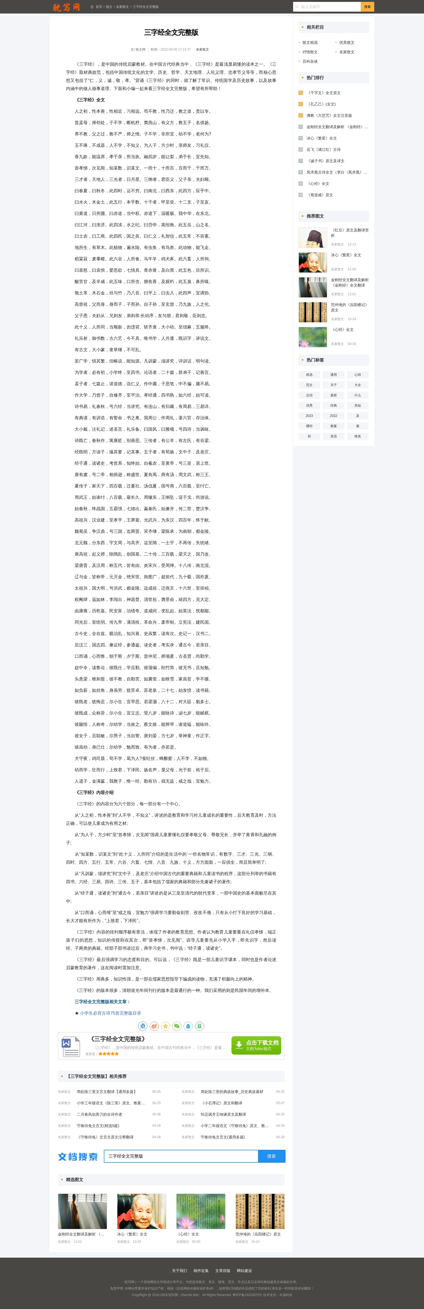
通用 (333, 375)
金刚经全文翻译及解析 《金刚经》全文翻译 (82, 1234)
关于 (333, 385)
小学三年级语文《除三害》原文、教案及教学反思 (112, 1103)
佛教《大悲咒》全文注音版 (329, 115)
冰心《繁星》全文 (132, 1234)
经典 (333, 405)
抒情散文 (310, 52)
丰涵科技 (285, 1295)
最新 (333, 395)
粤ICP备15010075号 (247, 1295)
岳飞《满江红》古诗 (324, 149)
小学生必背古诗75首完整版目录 (110, 1013)
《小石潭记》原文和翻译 (221, 1103)
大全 (358, 385)
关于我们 (179, 1270)
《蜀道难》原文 (320, 195)
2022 (333, 416)
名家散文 (122, 7)
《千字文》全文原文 (324, 93)
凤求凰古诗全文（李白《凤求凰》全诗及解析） (338, 172)
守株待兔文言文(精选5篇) (98, 1126)
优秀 (309, 405)
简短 (358, 405)
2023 (309, 416)
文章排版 (222, 1270)
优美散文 (347, 42)
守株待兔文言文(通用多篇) (223, 1137)
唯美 (358, 436)
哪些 (309, 426)
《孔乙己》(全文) (321, 104)
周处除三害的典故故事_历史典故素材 (232, 1091)
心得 (358, 375)
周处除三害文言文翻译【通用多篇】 (107, 1091)
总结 (309, 395)
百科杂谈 (310, 61)
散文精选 (310, 42)
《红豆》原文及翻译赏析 (350, 233)
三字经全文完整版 (146, 7)
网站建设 (244, 1270)
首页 (99, 7)
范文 (309, 385)
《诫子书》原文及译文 (326, 161)
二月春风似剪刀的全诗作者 (99, 1114)
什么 (358, 395)
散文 (109, 7)
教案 (333, 426)
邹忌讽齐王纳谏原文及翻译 (223, 1114)
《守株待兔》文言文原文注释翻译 (105, 1137)
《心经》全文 (187, 1234)
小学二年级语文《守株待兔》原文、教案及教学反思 (236, 1126)
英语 (333, 436)
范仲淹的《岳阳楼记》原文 (258, 1234)
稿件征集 (201, 1270)
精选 (309, 375)
